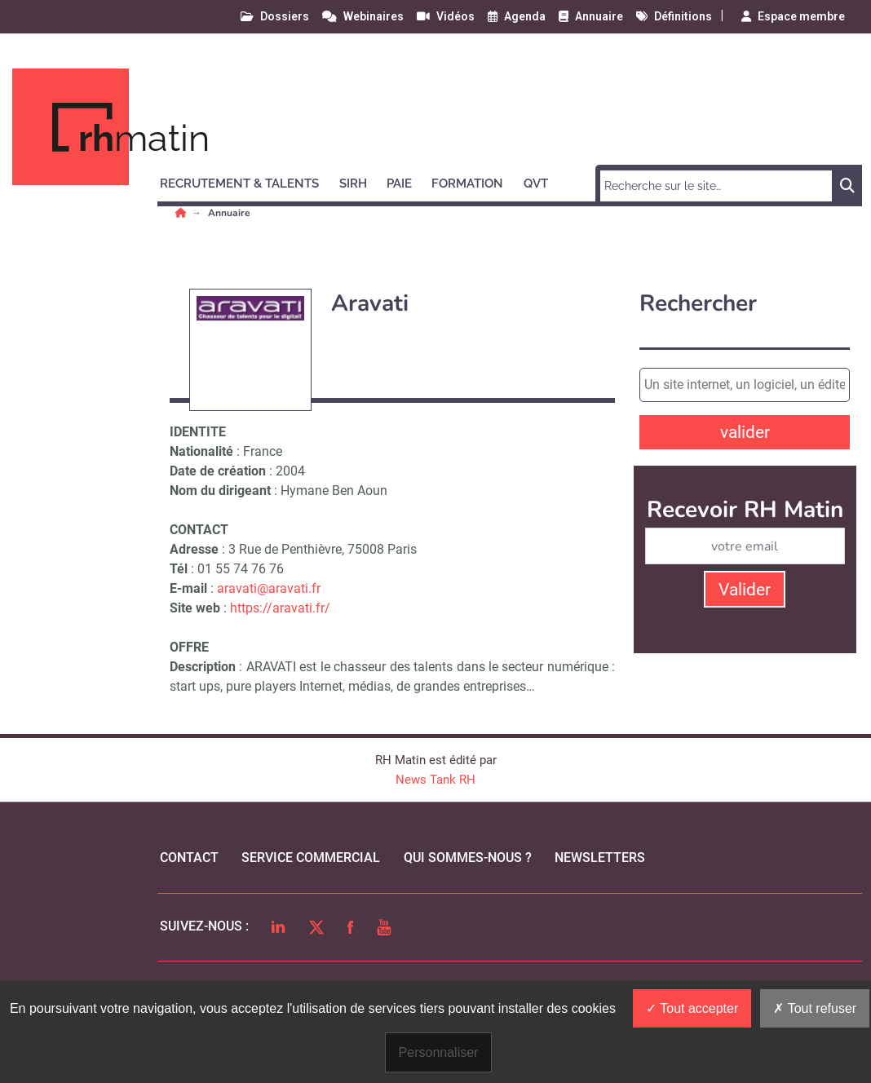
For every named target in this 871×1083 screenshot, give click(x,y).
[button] (247, 181)
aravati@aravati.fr (269, 588)
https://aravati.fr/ (280, 608)
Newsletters (600, 857)
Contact (189, 857)
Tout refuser (814, 1008)
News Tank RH (435, 779)
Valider (744, 589)
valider (745, 432)
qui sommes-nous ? (468, 857)
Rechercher (698, 304)
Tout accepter (692, 1008)
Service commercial (310, 857)
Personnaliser (439, 1052)
